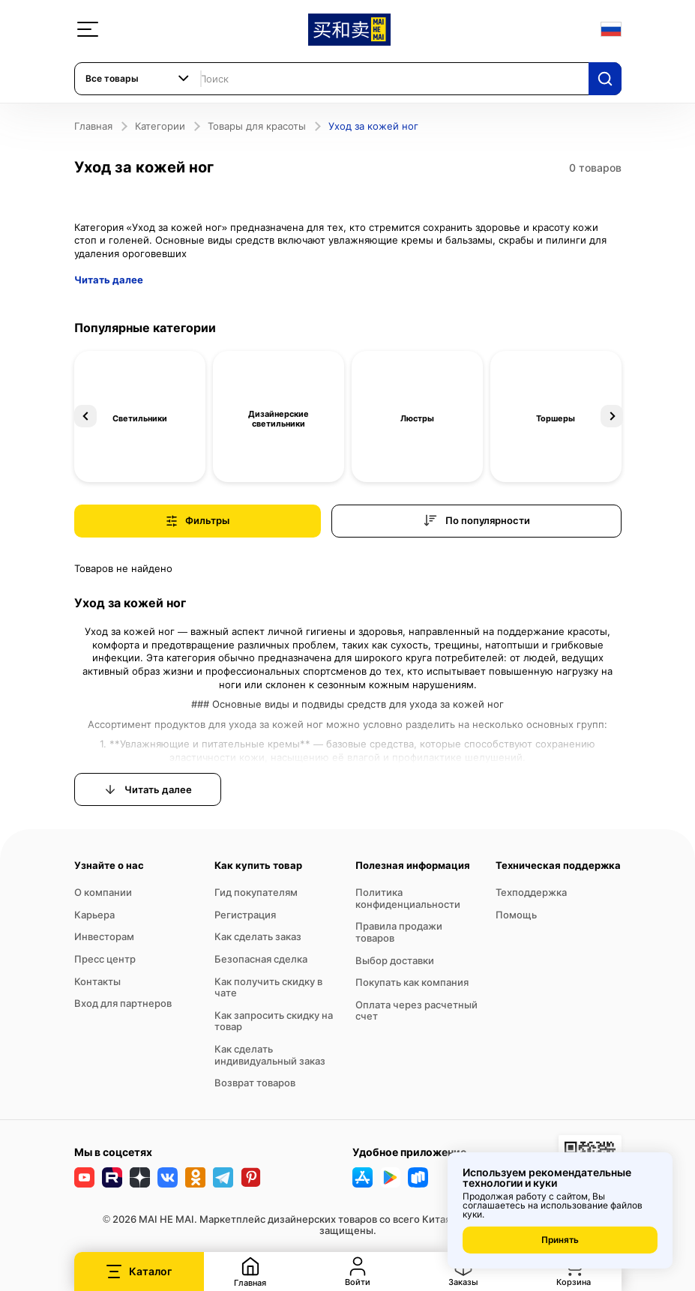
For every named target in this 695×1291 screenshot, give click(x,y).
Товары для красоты (257, 126)
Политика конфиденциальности (407, 898)
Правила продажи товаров (398, 932)
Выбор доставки (394, 960)
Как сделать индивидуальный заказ (269, 1055)
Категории (160, 126)
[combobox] (138, 78)
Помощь (516, 915)
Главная (93, 126)
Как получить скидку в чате (268, 987)
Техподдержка (531, 892)
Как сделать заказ (257, 936)
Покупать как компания (412, 982)
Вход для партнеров (123, 1003)
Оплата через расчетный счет (416, 1011)
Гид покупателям (256, 892)
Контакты (97, 981)
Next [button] (612, 416)
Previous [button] (85, 416)
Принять (560, 1239)
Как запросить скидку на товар (273, 1021)
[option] (139, 416)
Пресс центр (105, 959)
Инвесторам (104, 936)
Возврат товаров (254, 1083)
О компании (103, 892)
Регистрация (245, 915)
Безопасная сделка (260, 959)
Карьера (94, 915)
